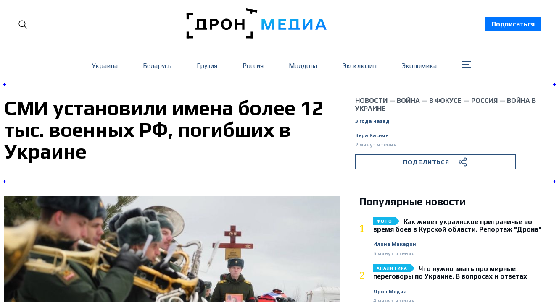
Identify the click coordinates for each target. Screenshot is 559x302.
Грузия (207, 66)
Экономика (419, 66)
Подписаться (513, 24)
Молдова (303, 66)
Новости (371, 100)
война (408, 100)
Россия (253, 66)
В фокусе (445, 100)
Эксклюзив (360, 66)
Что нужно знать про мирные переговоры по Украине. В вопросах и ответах (450, 272)
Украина (105, 66)
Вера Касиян (372, 135)
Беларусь (157, 66)
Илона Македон (394, 244)
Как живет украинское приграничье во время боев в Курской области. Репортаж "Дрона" (457, 225)
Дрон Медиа (390, 291)
